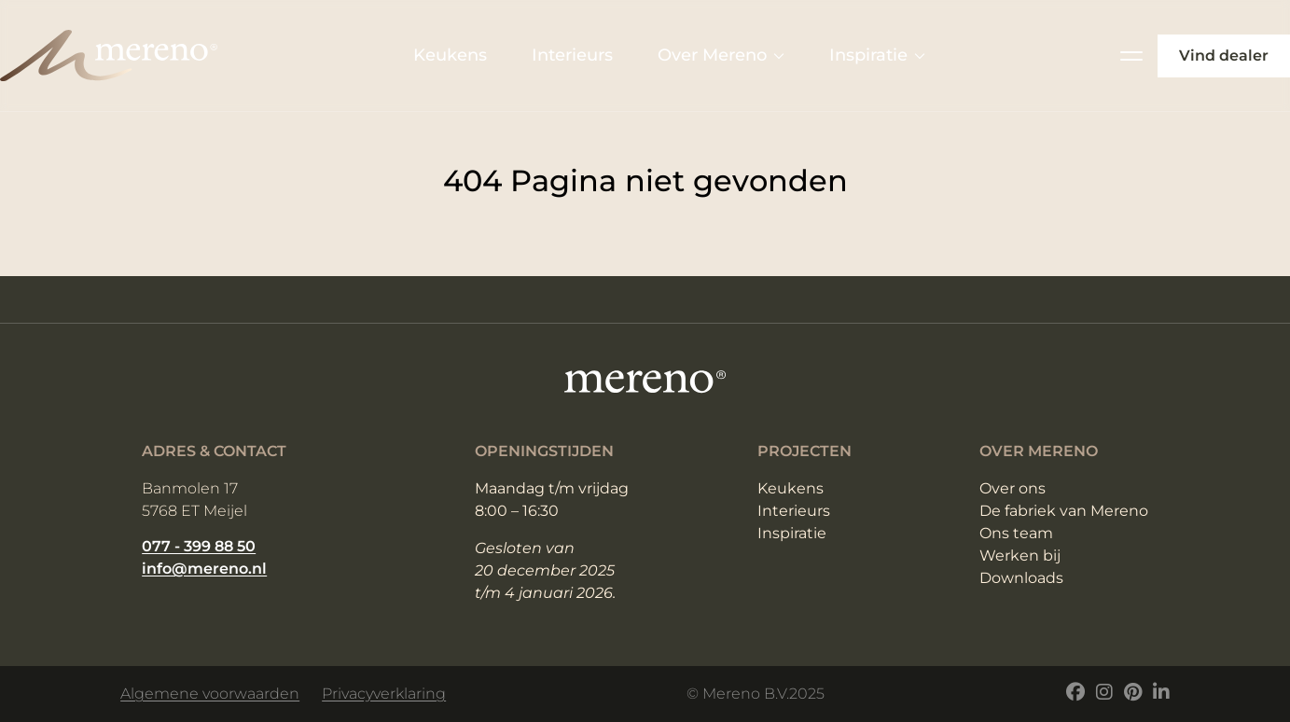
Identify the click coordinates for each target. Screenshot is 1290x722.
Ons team (1016, 533)
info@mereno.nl (204, 568)
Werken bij (1020, 555)
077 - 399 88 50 (199, 546)
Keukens (450, 55)
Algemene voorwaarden (209, 693)
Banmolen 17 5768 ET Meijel (194, 499)
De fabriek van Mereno (1063, 511)
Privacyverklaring (384, 693)
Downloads (1021, 578)
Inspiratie (877, 55)
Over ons (1012, 488)
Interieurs (572, 55)
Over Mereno (721, 55)
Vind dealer (1224, 55)
